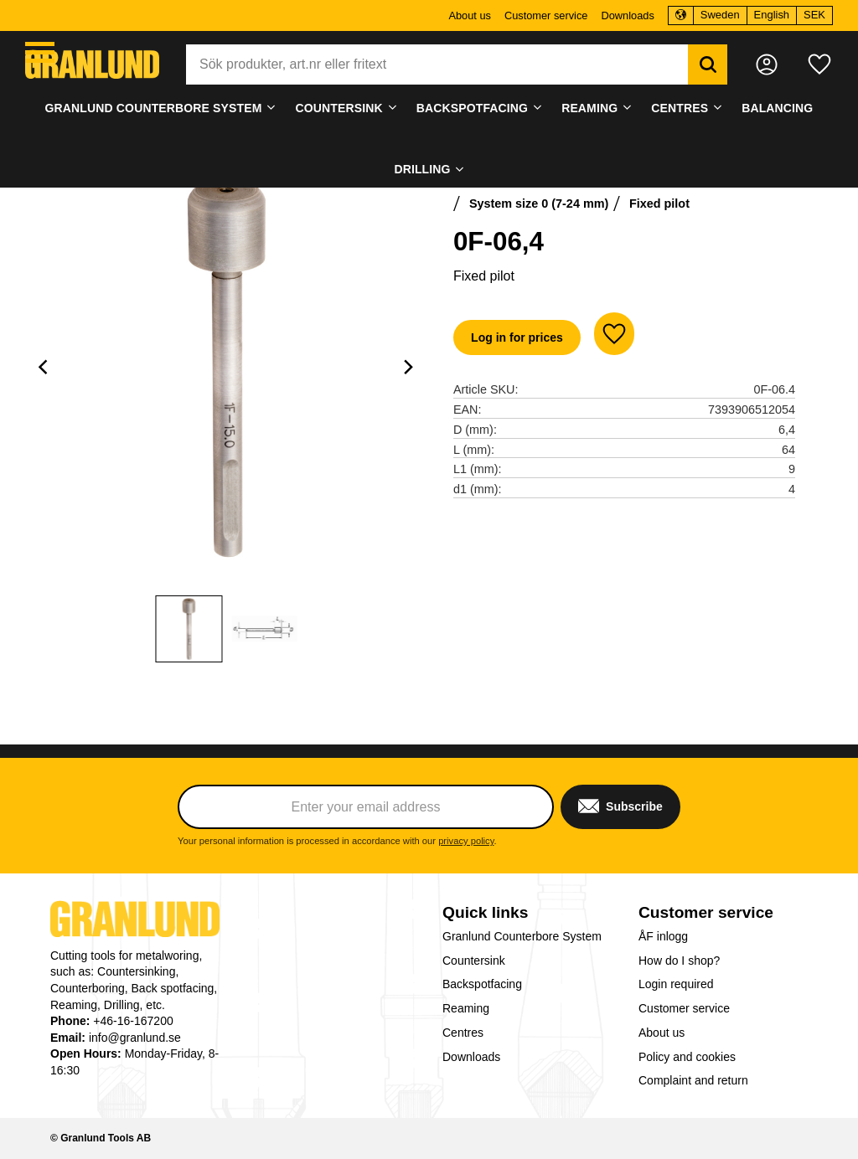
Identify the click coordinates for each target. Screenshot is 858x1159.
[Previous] (45, 366)
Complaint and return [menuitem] (693, 1080)
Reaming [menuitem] (589, 108)
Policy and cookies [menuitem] (687, 1057)
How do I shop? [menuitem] (679, 960)
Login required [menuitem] (676, 984)
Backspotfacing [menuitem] (472, 108)
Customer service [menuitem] (546, 15)
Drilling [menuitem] (422, 169)
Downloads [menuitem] (627, 15)
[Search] (707, 64)
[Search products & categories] (437, 64)
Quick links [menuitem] (485, 912)
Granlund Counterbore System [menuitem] (153, 108)
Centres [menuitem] (679, 108)
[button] (39, 52)
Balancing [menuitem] (777, 108)
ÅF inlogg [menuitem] (663, 936)
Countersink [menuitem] (339, 108)
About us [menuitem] (469, 15)
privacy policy (466, 841)
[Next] (408, 366)
